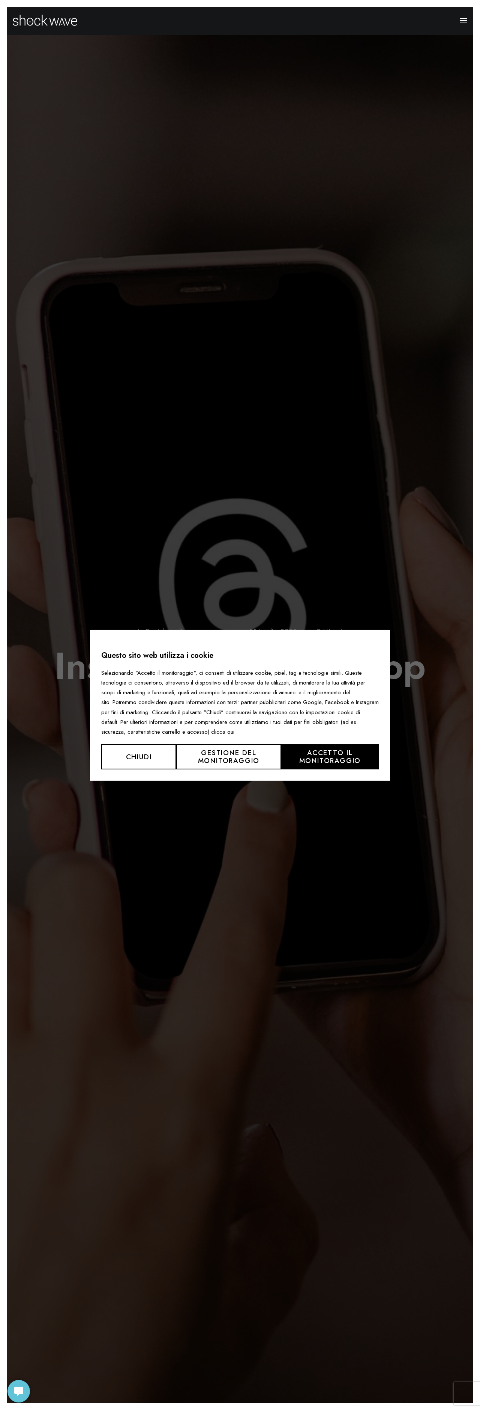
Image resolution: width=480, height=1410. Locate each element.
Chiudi (139, 757)
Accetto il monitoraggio (330, 757)
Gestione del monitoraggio (229, 757)
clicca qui (222, 732)
